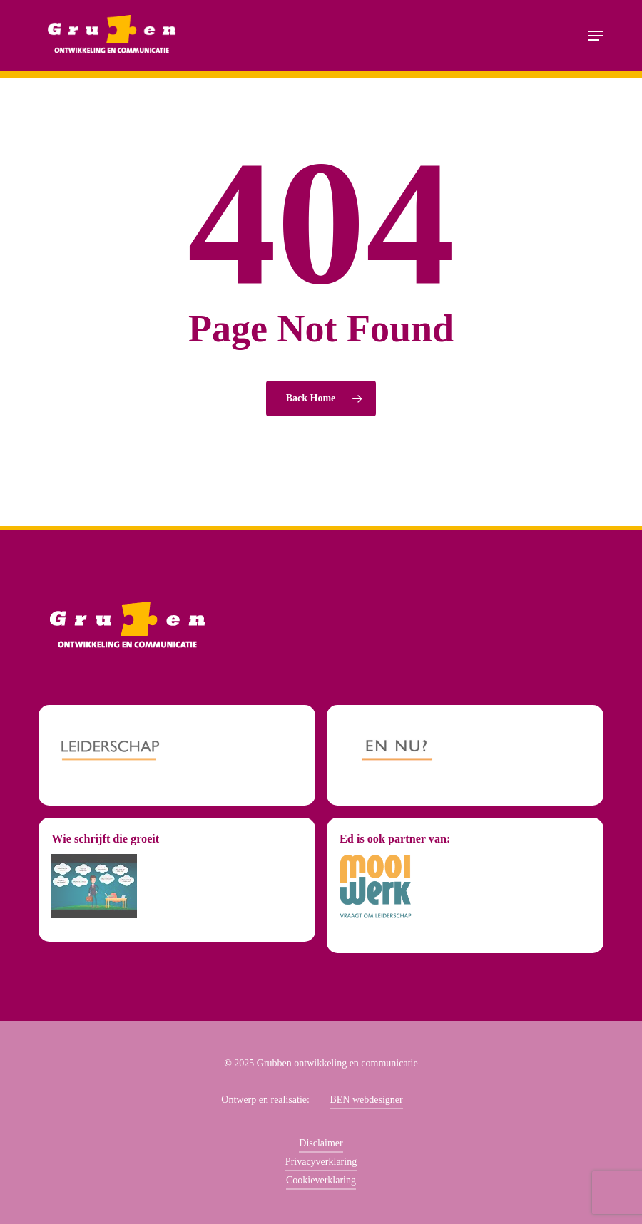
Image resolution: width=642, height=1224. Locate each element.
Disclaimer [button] (320, 1143)
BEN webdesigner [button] (366, 1099)
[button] (595, 36)
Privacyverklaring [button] (321, 1161)
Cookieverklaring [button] (321, 1180)
